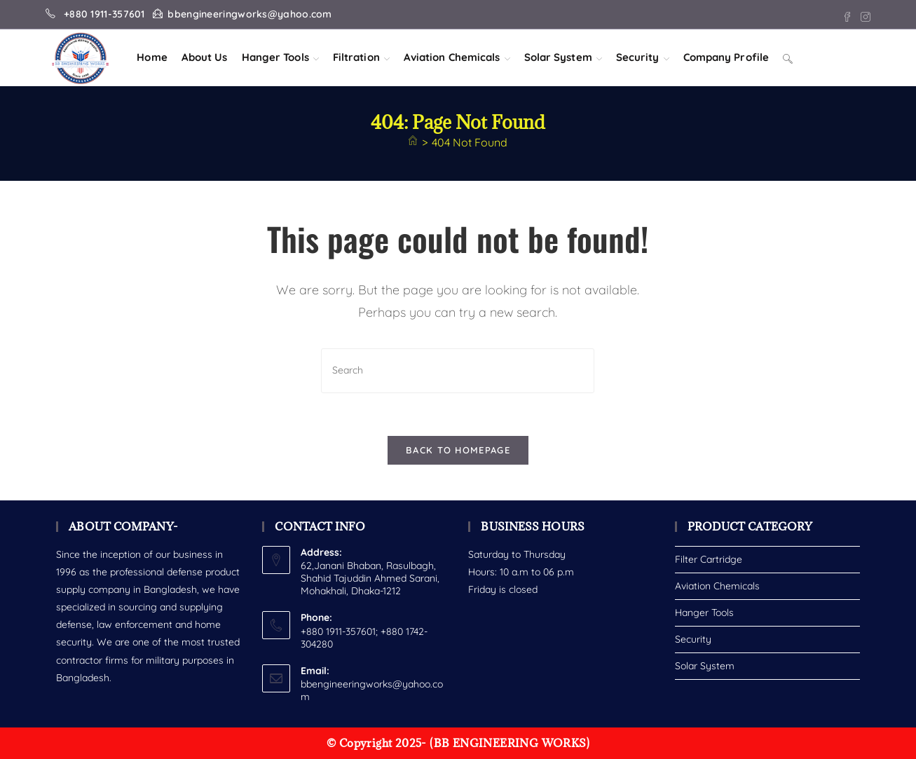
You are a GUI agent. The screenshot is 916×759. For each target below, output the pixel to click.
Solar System (704, 665)
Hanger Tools (704, 612)
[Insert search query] (457, 370)
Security (693, 639)
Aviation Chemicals (717, 586)
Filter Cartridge (708, 559)
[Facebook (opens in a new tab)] (847, 15)
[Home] (413, 142)
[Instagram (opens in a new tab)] (863, 15)
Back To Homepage (458, 450)
